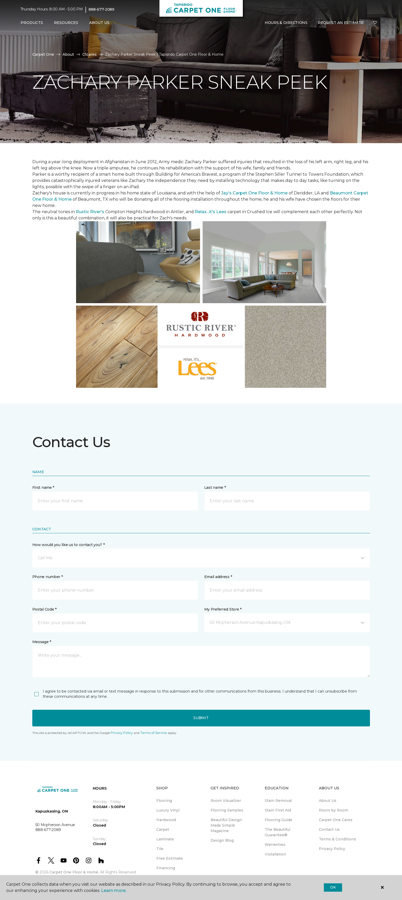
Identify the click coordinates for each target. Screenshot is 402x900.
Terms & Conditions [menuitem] (337, 839)
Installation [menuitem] (275, 854)
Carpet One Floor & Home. (74, 872)
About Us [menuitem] (327, 800)
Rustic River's (90, 211)
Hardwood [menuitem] (166, 819)
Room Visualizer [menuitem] (226, 800)
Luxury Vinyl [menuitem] (168, 810)
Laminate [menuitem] (165, 839)
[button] (201, 558)
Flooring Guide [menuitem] (278, 819)
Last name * (215, 487)
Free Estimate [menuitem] (169, 858)
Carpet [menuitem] (162, 829)
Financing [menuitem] (165, 868)
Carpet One (43, 54)
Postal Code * (44, 609)
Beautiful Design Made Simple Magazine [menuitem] (226, 825)
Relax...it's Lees (210, 211)
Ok (333, 887)
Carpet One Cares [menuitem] (335, 819)
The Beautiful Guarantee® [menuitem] (277, 832)
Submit (200, 717)
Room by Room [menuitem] (333, 810)
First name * (43, 487)
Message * (41, 642)
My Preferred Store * (223, 609)
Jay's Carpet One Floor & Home (254, 193)
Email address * (218, 577)
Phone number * (47, 577)
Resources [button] (66, 22)
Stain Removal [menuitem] (278, 800)
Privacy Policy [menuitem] (332, 848)
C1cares (89, 54)
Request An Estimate (341, 22)
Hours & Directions (286, 22)
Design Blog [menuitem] (222, 840)
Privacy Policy (122, 733)
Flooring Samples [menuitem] (227, 810)
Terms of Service (153, 733)
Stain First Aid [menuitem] (278, 810)
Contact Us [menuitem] (329, 829)
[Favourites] (375, 23)
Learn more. (113, 890)
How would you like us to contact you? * (68, 545)
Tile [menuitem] (159, 848)
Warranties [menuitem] (275, 844)
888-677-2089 (101, 9)
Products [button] (32, 22)
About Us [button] (99, 22)
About (68, 54)
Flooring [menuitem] (164, 800)
